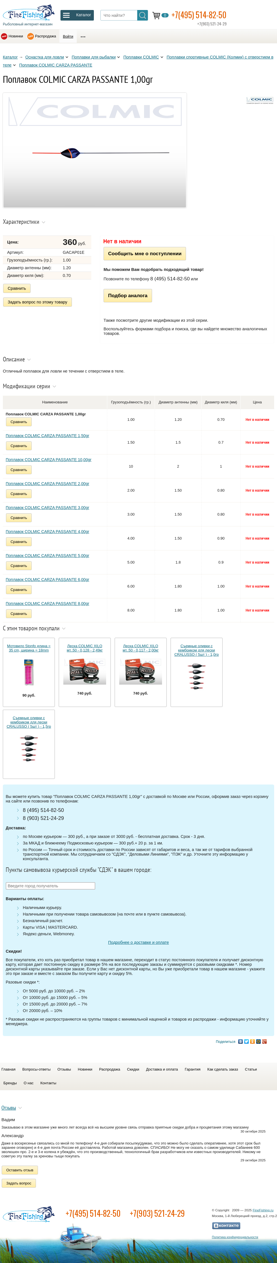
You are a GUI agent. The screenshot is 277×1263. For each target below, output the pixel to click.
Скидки (133, 1069)
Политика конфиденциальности (235, 1237)
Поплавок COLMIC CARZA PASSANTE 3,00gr (47, 507)
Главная (8, 1069)
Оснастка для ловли (44, 57)
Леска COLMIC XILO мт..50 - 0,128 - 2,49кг (85, 648)
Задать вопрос (18, 1183)
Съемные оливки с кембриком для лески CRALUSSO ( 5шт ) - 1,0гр (196, 650)
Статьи (251, 1069)
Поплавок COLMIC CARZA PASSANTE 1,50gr (47, 435)
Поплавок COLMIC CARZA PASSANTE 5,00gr (47, 555)
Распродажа (45, 36)
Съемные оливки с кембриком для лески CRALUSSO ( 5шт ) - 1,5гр (29, 722)
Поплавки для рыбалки (94, 57)
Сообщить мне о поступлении (144, 253)
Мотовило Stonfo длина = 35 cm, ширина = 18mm (28, 648)
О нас (29, 1083)
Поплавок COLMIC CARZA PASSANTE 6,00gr (47, 579)
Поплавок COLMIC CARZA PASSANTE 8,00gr (47, 603)
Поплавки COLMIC (141, 57)
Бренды (10, 1083)
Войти (68, 36)
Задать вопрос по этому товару (37, 302)
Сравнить (17, 288)
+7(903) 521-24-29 (157, 1213)
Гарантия (193, 1069)
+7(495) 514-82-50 (199, 15)
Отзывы (64, 1069)
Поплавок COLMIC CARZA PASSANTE (55, 65)
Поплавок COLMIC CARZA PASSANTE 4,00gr (47, 531)
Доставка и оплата (162, 1069)
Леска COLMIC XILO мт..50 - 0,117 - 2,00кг (141, 648)
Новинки (16, 36)
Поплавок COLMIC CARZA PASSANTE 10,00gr (48, 459)
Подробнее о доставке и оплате (138, 942)
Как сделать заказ (222, 1069)
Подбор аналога (127, 295)
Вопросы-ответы (36, 1069)
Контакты (48, 1083)
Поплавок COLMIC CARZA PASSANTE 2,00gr (47, 483)
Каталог (10, 57)
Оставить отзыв (19, 1170)
